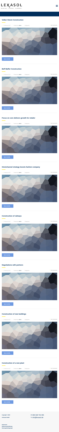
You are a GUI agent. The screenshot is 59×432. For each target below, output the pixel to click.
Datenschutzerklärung (7, 426)
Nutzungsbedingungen (7, 428)
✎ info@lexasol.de (37, 417)
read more (8, 59)
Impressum (4, 424)
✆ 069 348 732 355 (37, 415)
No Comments (53, 25)
